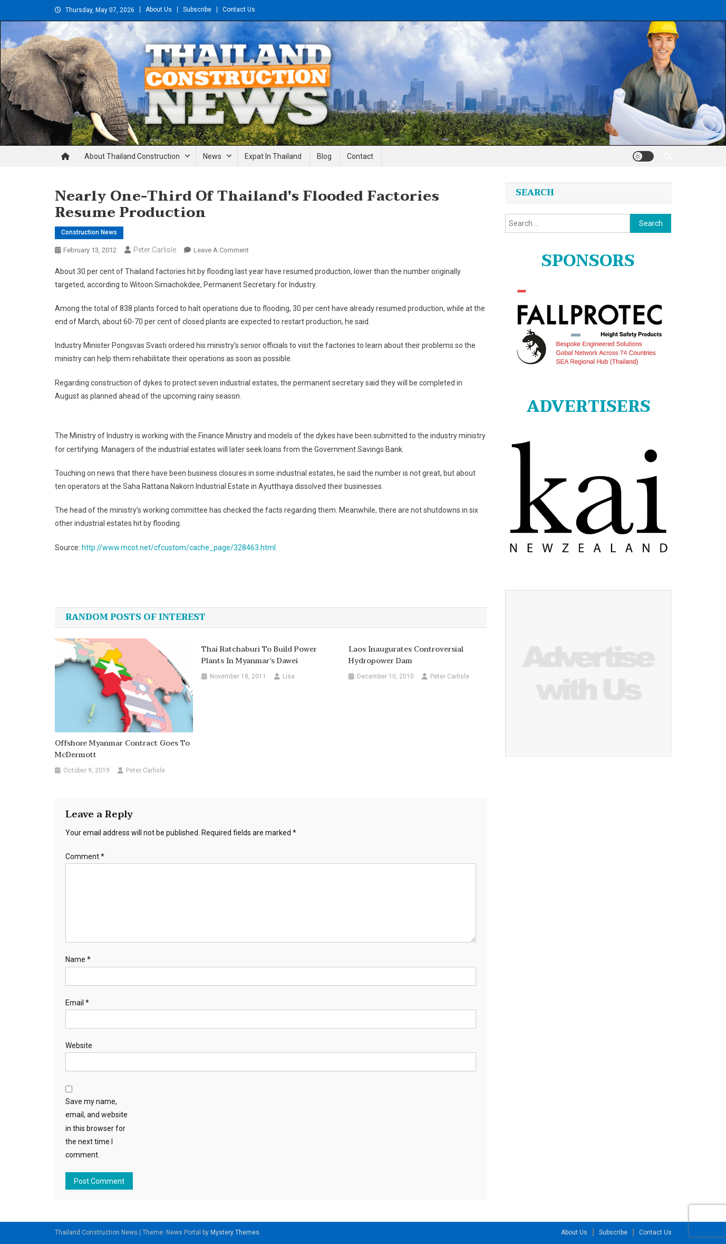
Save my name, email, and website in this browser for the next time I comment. (96, 1128)
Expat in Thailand (273, 156)
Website (78, 1045)
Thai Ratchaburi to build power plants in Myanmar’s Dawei (259, 655)
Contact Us (238, 9)
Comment (84, 856)
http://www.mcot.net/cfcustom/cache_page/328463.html (179, 547)
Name (78, 959)
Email (77, 1002)
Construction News (89, 232)
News (212, 156)
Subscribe (197, 9)
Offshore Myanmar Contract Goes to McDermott (122, 749)
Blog (324, 156)
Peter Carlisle (154, 250)
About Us (159, 9)
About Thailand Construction (132, 156)
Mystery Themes (234, 1232)
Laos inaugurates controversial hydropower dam (406, 655)
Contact (360, 156)
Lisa (289, 676)
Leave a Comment (221, 250)
